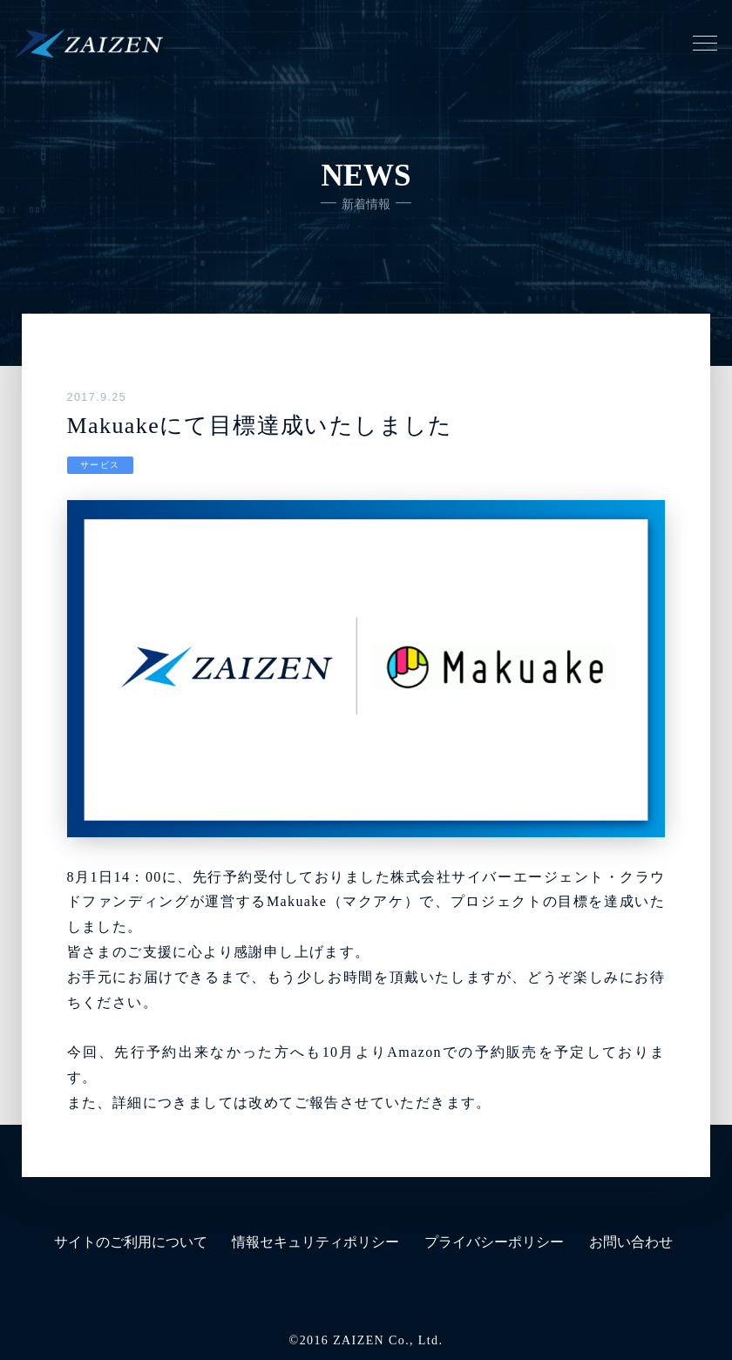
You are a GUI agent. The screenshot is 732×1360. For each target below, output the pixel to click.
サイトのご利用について (130, 1242)
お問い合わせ (631, 1242)
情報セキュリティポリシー (315, 1242)
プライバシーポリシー (494, 1242)
